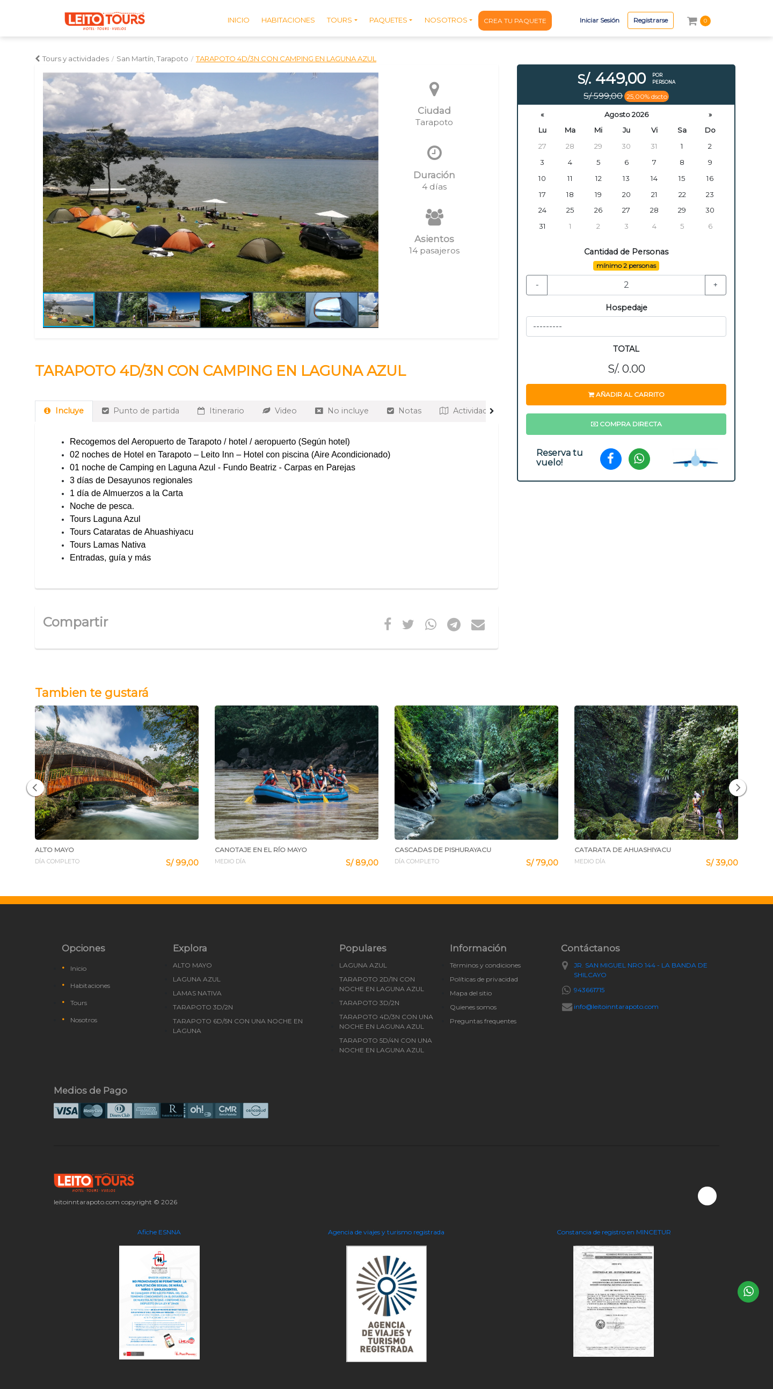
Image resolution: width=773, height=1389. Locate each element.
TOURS (339, 20)
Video (279, 411)
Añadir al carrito (626, 394)
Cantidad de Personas (626, 252)
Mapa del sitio (471, 993)
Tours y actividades (72, 58)
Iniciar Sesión (599, 20)
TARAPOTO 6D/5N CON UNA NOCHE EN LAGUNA (238, 1026)
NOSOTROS (446, 20)
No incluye (342, 411)
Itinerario (221, 411)
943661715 (589, 990)
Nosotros (83, 1020)
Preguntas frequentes (483, 1021)
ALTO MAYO (192, 965)
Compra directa (626, 424)
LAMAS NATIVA (197, 993)
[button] (368, 182)
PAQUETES (388, 20)
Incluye (64, 411)
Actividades (468, 411)
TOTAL (626, 349)
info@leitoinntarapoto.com (616, 1006)
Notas (404, 411)
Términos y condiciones (485, 965)
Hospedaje (626, 307)
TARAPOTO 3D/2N (203, 1007)
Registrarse (650, 20)
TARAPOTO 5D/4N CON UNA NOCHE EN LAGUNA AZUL (385, 1045)
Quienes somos (473, 1007)
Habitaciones (90, 985)
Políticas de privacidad (484, 979)
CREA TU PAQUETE (515, 21)
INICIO (239, 20)
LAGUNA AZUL (197, 979)
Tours (78, 1003)
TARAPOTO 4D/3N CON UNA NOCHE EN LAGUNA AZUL (386, 1021)
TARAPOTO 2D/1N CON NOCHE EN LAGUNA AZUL (381, 984)
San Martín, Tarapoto (152, 58)
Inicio (78, 968)
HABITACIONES (288, 20)
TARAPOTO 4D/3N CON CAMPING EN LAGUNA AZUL (286, 58)
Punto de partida (140, 411)
